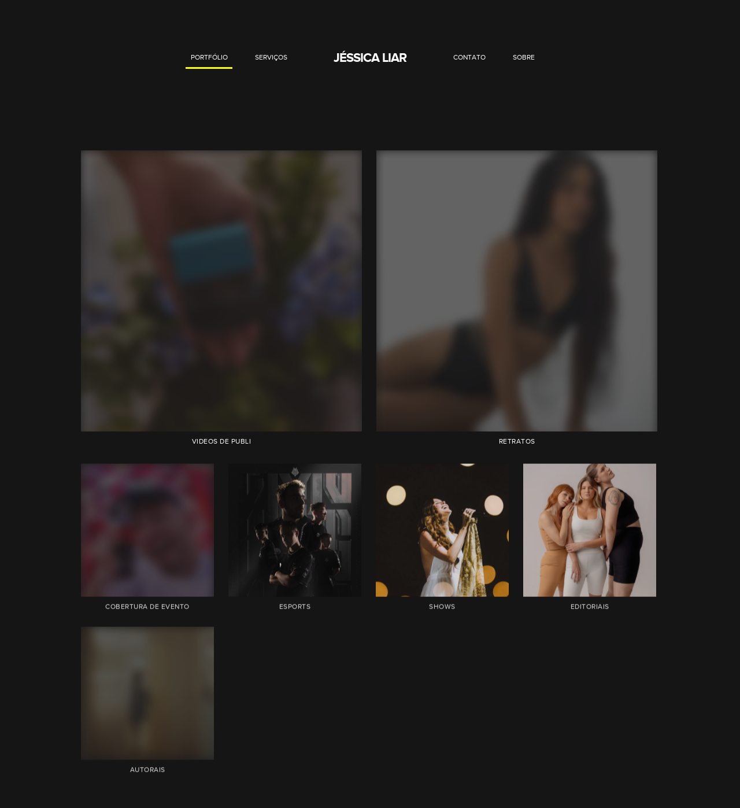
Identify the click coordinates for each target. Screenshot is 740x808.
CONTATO (469, 57)
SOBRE (524, 57)
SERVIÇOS (271, 57)
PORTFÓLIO (209, 57)
